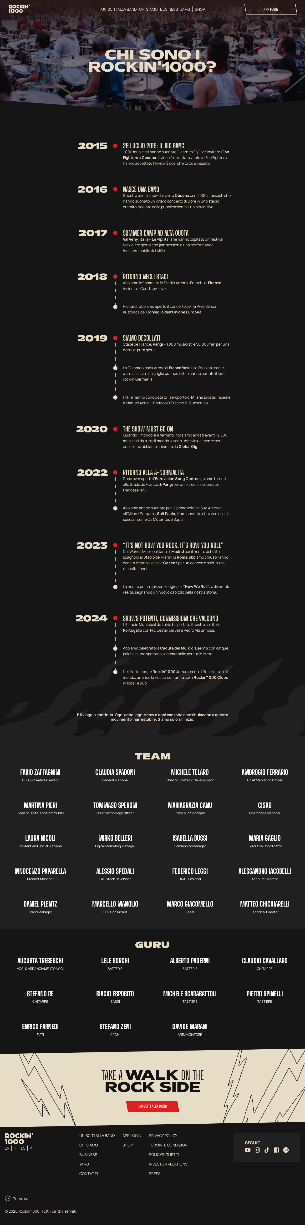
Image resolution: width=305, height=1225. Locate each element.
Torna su (16, 1198)
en (7, 1148)
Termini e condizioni (168, 1145)
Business (169, 9)
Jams (185, 9)
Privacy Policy (163, 1135)
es (23, 1148)
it (15, 1148)
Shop (200, 9)
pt (32, 1148)
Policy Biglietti (164, 1154)
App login (271, 9)
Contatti (88, 1173)
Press (155, 1173)
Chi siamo (148, 9)
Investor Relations (168, 1164)
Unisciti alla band (119, 9)
